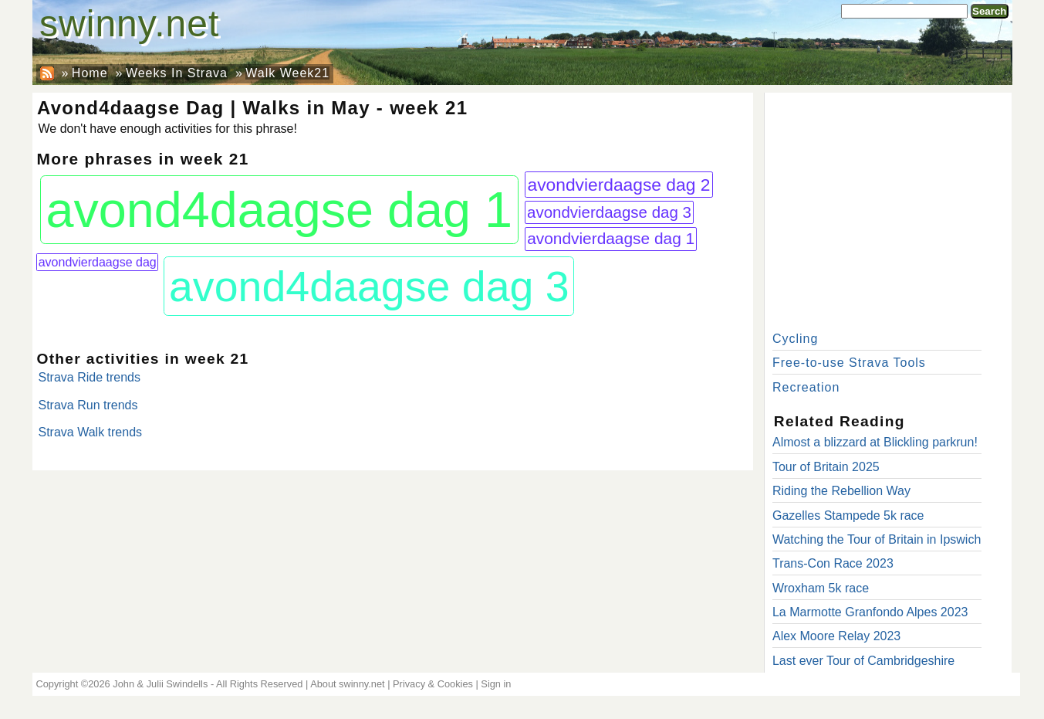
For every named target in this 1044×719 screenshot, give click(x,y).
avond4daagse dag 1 (279, 209)
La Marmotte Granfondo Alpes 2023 (870, 612)
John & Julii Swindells (160, 684)
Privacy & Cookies (433, 684)
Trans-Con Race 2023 (833, 563)
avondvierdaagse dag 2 (619, 185)
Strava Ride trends (90, 377)
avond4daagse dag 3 (369, 286)
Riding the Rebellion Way (841, 490)
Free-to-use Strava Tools (849, 362)
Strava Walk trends (91, 432)
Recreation (806, 387)
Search (989, 11)
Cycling (795, 338)
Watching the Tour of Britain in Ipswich (876, 539)
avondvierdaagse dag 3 (609, 212)
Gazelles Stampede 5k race (848, 515)
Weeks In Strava (177, 73)
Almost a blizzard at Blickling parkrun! (875, 442)
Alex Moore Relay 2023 (836, 636)
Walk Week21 (287, 73)
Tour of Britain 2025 (826, 466)
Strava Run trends (88, 405)
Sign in (496, 684)
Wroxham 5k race (820, 588)
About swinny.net (347, 684)
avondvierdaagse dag (98, 262)
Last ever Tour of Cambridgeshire (863, 660)
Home (90, 73)
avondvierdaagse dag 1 (610, 238)
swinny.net (129, 23)
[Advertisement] (888, 208)
